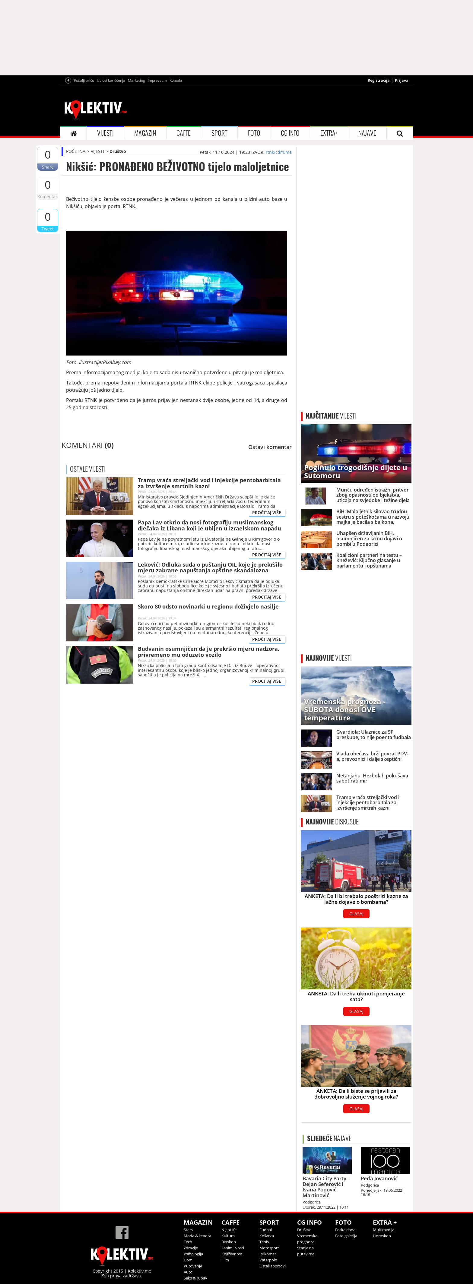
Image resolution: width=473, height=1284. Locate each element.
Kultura (228, 1235)
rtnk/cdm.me (279, 152)
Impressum (157, 80)
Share (48, 167)
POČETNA (75, 151)
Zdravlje (191, 1248)
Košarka (266, 1235)
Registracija (379, 80)
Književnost (231, 1254)
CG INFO (290, 133)
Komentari (47, 196)
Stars (188, 1229)
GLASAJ (356, 913)
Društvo (118, 151)
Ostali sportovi (272, 1266)
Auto (188, 1272)
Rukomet (267, 1254)
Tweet (48, 229)
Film (225, 1260)
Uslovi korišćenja (111, 80)
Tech (188, 1241)
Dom (188, 1260)
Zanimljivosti (232, 1248)
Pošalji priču (84, 80)
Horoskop (382, 1235)
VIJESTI (105, 133)
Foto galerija (346, 1235)
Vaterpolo (268, 1260)
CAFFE (183, 133)
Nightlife (229, 1229)
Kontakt (176, 80)
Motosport (269, 1248)
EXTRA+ (329, 133)
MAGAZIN (145, 133)
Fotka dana (345, 1229)
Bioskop (228, 1241)
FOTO (254, 133)
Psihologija (193, 1254)
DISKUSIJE (332, 821)
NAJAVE (367, 133)
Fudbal (265, 1229)
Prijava (401, 80)
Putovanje (193, 1266)
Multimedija (383, 1229)
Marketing (136, 80)
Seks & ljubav (195, 1278)
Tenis (264, 1241)
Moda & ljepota (197, 1235)
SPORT (219, 133)
